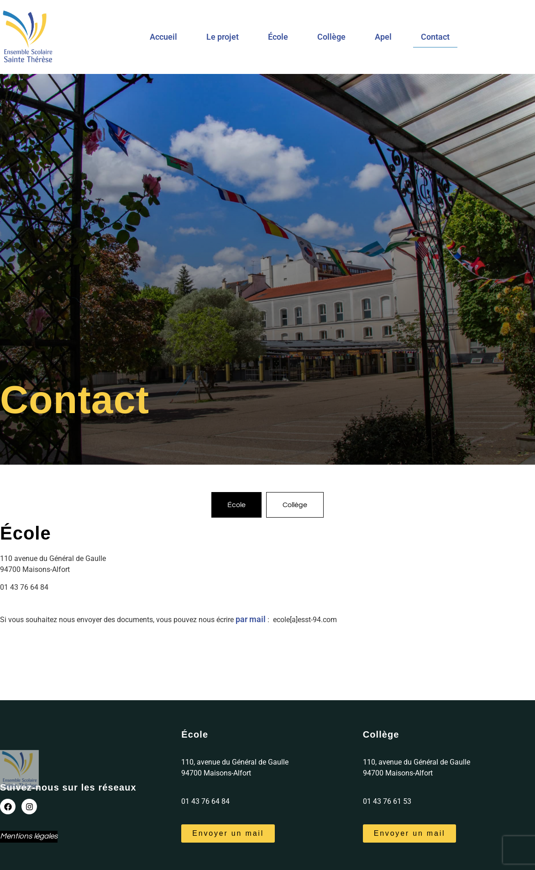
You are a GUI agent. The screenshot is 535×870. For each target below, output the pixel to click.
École (278, 37)
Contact (435, 37)
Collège (331, 37)
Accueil (163, 37)
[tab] (236, 505)
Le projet (222, 37)
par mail (251, 619)
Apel (383, 37)
